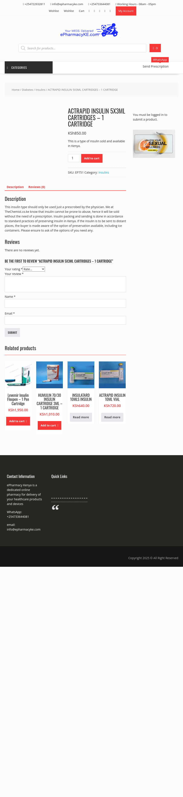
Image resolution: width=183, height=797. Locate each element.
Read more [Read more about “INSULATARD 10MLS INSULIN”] (81, 417)
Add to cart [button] (16, 421)
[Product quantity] (74, 158)
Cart (81, 11)
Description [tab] (15, 187)
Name (10, 297)
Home (15, 90)
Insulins (40, 90)
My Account (126, 11)
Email (10, 313)
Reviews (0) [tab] (36, 187)
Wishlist (54, 11)
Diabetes (27, 90)
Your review (14, 274)
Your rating (14, 269)
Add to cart (91, 158)
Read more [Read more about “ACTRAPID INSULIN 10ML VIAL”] (112, 417)
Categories (17, 67)
